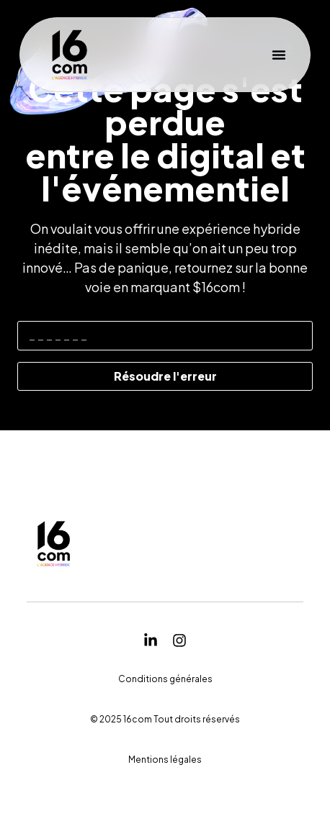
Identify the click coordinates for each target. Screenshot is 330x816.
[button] (279, 54)
